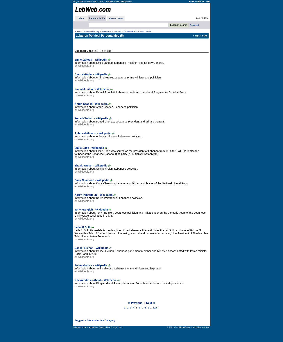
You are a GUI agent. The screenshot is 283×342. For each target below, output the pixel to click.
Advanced (194, 25)
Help (208, 1)
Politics (118, 31)
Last (155, 307)
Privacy (113, 327)
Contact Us (104, 327)
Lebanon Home (196, 1)
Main (81, 18)
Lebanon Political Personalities (137, 31)
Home (77, 31)
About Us (93, 327)
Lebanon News (115, 18)
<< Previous (134, 302)
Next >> (151, 302)
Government (107, 31)
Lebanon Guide (97, 18)
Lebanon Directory (91, 31)
